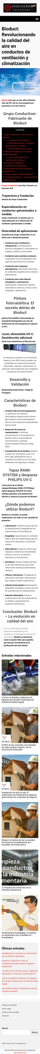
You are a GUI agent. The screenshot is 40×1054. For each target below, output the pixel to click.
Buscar (5, 1028)
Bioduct (5, 100)
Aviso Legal (6, 1009)
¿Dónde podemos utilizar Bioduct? (18, 174)
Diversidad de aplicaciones (19, 149)
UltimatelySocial (20, 1053)
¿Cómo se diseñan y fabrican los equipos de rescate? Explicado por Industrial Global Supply (20, 981)
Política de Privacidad (10, 1012)
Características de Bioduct (15, 166)
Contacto (5, 1016)
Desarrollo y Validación (13, 163)
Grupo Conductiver (10, 185)
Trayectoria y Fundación (17, 140)
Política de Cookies (9, 1005)
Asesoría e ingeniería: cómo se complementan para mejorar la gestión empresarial (18, 963)
